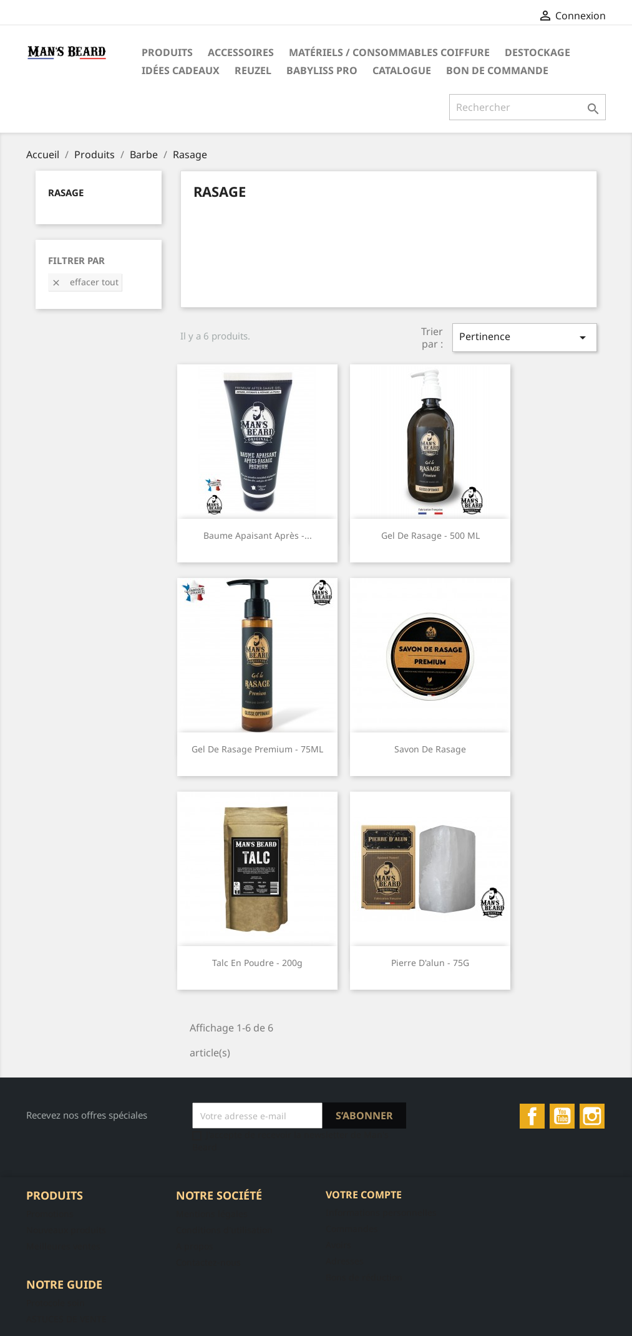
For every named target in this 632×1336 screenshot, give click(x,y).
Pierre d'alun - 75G (430, 963)
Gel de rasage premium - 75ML (257, 749)
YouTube (562, 1116)
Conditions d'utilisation (224, 1230)
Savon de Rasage (430, 749)
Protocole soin (55, 1303)
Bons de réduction (364, 1277)
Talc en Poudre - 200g (257, 963)
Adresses (345, 1261)
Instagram (592, 1116)
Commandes (352, 1228)
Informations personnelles (381, 1212)
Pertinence (524, 337)
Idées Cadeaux (181, 70)
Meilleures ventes (63, 1246)
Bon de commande (497, 70)
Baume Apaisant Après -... (257, 535)
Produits (167, 52)
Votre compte (364, 1194)
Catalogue (401, 70)
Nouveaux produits (66, 1230)
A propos (194, 1246)
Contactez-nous (208, 1262)
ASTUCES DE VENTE (66, 1319)
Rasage (66, 192)
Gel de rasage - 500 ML (430, 535)
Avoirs (338, 1245)
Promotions (50, 1214)
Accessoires (241, 52)
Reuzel (253, 70)
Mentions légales (212, 1214)
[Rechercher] (527, 107)
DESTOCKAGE (537, 52)
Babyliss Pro (321, 70)
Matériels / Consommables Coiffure (389, 52)
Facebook (532, 1116)
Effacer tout (85, 282)
